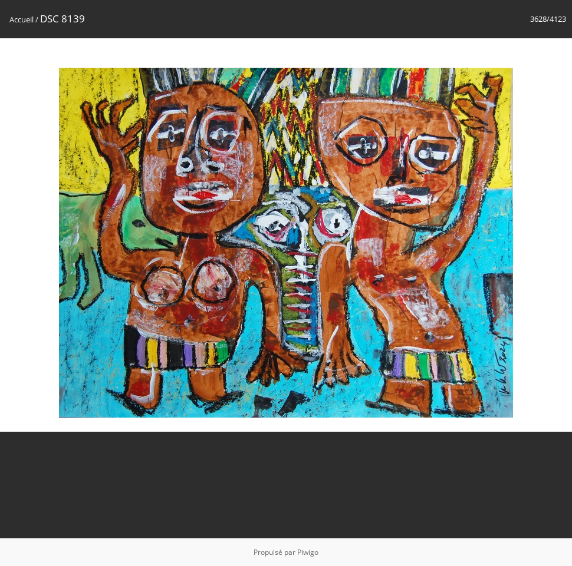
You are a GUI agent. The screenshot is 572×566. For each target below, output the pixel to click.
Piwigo (307, 552)
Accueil (21, 19)
